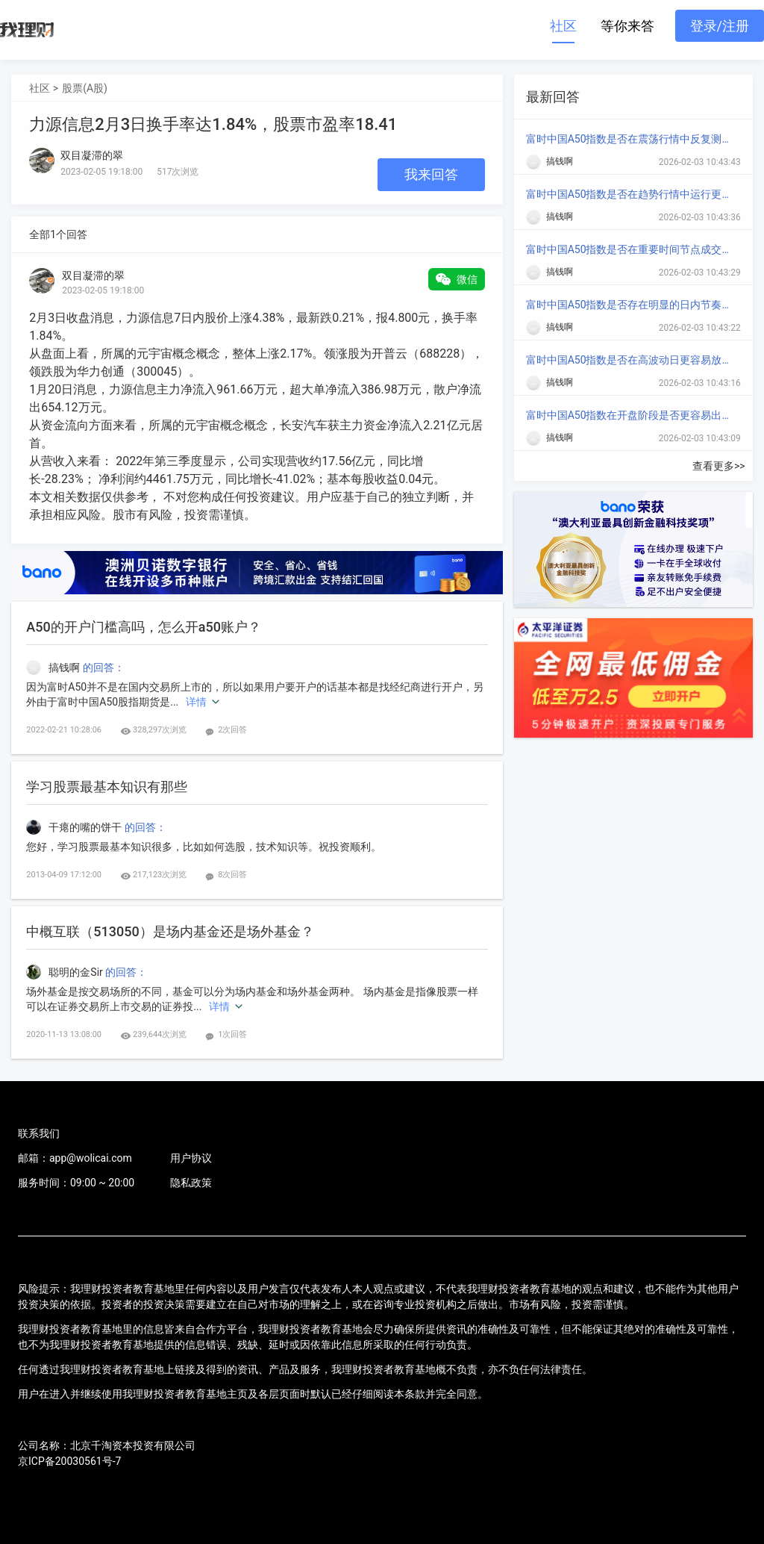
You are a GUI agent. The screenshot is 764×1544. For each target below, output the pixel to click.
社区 (563, 26)
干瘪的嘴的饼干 (75, 827)
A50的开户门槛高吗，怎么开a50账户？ (143, 627)
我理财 (27, 29)
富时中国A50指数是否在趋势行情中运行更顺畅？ (630, 194)
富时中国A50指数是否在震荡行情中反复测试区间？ (630, 139)
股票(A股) (84, 88)
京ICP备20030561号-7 (69, 1461)
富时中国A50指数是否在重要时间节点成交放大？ (630, 249)
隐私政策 (191, 1183)
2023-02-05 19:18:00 (103, 290)
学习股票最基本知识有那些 (106, 786)
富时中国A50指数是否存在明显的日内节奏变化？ (630, 305)
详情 (196, 702)
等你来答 (627, 26)
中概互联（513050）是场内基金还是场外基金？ (169, 931)
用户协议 (191, 1158)
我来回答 (431, 174)
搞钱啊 (54, 667)
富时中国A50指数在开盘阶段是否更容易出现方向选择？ (630, 415)
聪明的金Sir (65, 972)
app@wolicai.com (90, 1158)
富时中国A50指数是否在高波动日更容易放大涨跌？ (630, 360)
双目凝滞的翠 (93, 275)
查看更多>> (718, 466)
